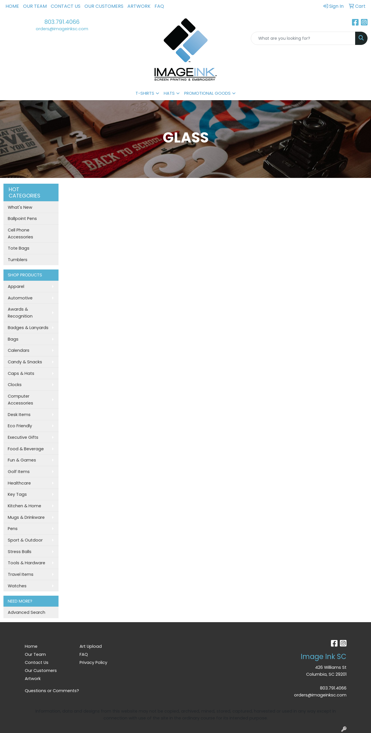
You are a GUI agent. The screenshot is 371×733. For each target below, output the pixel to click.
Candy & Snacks (25, 362)
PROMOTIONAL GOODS (207, 93)
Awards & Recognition (20, 312)
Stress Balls (19, 552)
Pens (13, 528)
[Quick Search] (303, 38)
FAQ (159, 6)
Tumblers (17, 260)
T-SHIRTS (144, 93)
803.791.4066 (62, 22)
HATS (169, 93)
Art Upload (91, 646)
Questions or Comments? (52, 691)
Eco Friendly (20, 426)
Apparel (16, 286)
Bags (13, 339)
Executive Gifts (23, 437)
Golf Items (19, 471)
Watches (17, 586)
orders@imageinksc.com (62, 29)
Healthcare (19, 483)
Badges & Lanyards (28, 328)
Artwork (138, 6)
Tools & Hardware (26, 563)
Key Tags (17, 494)
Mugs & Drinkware (26, 517)
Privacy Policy (93, 662)
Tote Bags (18, 248)
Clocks (15, 385)
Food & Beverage (26, 449)
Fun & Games (22, 460)
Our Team (35, 6)
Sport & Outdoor (25, 540)
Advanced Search (26, 612)
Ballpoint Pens (22, 218)
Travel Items (20, 574)
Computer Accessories (20, 399)
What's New (20, 207)
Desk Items (19, 414)
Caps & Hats (21, 373)
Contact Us (65, 6)
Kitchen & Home (24, 506)
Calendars (18, 350)
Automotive (20, 298)
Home (12, 6)
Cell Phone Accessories (20, 233)
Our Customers (103, 6)
